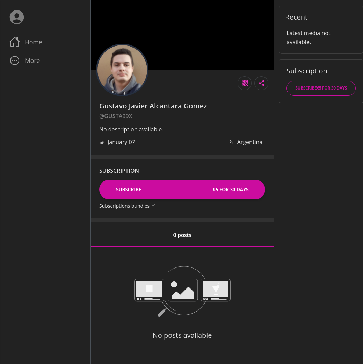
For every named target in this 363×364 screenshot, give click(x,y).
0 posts (182, 235)
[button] (45, 61)
